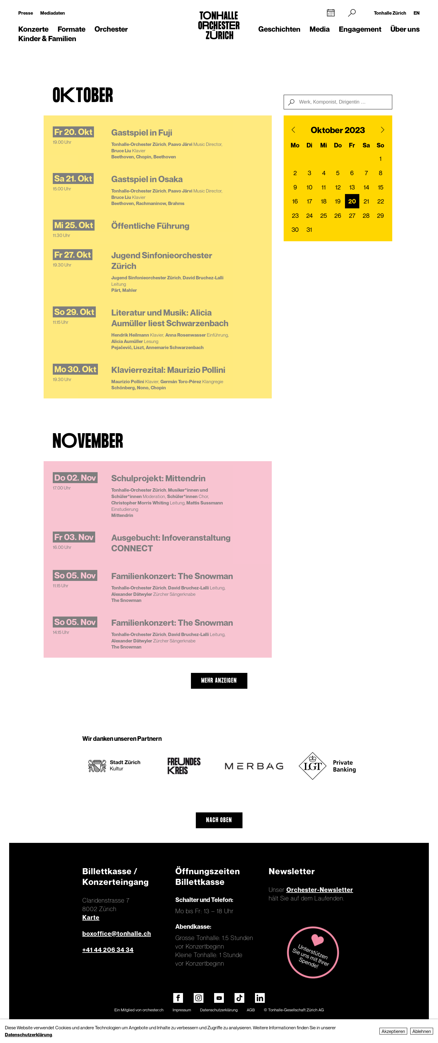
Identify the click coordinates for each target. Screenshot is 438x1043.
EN (417, 13)
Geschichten (279, 29)
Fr (352, 145)
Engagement (360, 29)
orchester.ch (152, 1009)
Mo (295, 145)
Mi (323, 145)
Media (320, 29)
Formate (71, 29)
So (380, 145)
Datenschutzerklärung (219, 1009)
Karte (90, 917)
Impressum (182, 1009)
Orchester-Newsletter (319, 889)
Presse (25, 13)
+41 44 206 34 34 (108, 949)
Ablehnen (421, 1031)
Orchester (111, 29)
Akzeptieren (393, 1031)
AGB (251, 1009)
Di (309, 145)
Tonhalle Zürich (390, 13)
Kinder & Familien (47, 38)
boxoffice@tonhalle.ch (116, 933)
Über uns (405, 29)
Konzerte (33, 29)
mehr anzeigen (219, 680)
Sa (366, 145)
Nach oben (219, 820)
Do (338, 145)
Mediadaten (52, 13)
